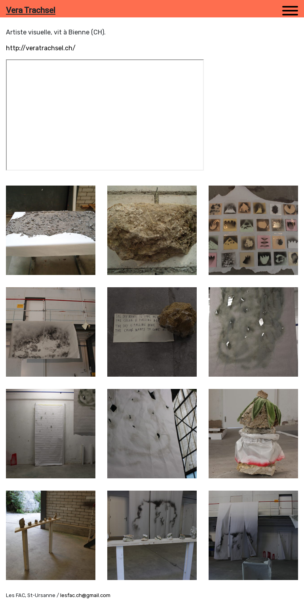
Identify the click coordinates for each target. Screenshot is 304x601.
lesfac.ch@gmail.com (85, 595)
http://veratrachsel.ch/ (41, 48)
